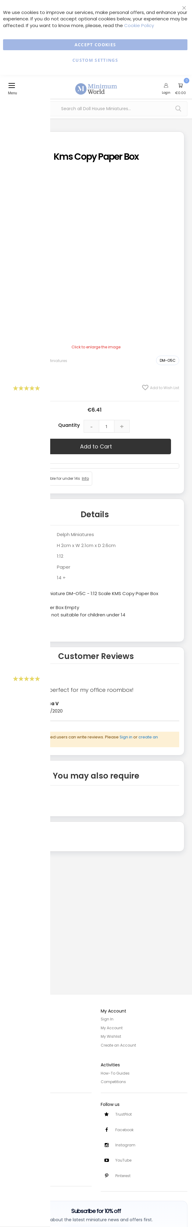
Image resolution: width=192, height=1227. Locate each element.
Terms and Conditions (26, 1080)
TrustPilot (123, 1113)
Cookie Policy (139, 25)
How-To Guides (115, 1072)
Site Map (12, 1036)
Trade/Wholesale (21, 1044)
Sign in (126, 737)
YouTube (123, 1160)
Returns (12, 1128)
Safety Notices (18, 1164)
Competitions (113, 1080)
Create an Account (118, 1044)
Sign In (107, 1019)
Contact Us (15, 1137)
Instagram (125, 1144)
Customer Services (22, 1111)
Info (85, 478)
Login (166, 92)
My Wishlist (111, 1036)
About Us (13, 1027)
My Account (112, 1027)
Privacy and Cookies (24, 1072)
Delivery (12, 1120)
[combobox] (96, 108)
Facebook (124, 1129)
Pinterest (123, 1175)
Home (10, 1019)
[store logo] (96, 85)
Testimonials (17, 1173)
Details (95, 514)
